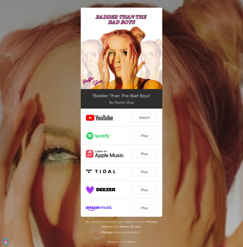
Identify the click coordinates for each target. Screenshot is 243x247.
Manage (107, 232)
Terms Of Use (130, 226)
